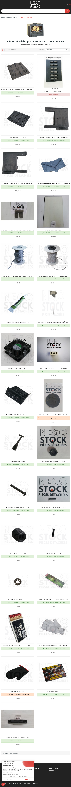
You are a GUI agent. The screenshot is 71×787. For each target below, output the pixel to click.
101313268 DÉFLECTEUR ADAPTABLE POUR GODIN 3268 (53, 184)
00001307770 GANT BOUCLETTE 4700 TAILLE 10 (53, 646)
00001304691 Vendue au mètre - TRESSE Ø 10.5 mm (18, 276)
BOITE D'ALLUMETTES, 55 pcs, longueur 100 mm (17, 646)
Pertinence (56, 50)
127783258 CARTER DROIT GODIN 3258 (17, 738)
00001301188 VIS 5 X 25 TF (53, 553)
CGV (24, 783)
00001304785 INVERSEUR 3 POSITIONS (17, 414)
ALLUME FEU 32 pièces (53, 692)
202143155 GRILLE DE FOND (17, 138)
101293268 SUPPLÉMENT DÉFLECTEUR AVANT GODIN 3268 (17, 230)
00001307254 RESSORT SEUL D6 (17, 600)
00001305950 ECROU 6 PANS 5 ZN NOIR (53, 461)
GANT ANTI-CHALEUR (17, 692)
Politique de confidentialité (32, 783)
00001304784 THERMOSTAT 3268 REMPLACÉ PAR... (53, 322)
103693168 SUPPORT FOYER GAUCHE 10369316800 (18, 184)
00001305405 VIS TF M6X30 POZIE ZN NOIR (53, 507)
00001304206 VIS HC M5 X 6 (18, 553)
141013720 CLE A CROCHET (18, 461)
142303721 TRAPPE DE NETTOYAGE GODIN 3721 (53, 414)
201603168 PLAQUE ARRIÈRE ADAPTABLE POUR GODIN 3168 (17, 90)
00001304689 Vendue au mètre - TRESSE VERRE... (53, 276)
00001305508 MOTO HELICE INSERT (17, 368)
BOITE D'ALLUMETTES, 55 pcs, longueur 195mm (53, 600)
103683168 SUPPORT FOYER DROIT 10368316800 (53, 138)
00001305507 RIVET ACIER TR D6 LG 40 (17, 507)
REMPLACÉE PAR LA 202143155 (53, 92)
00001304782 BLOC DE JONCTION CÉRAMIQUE (53, 368)
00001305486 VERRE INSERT (53, 230)
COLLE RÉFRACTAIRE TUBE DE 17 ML (18, 322)
